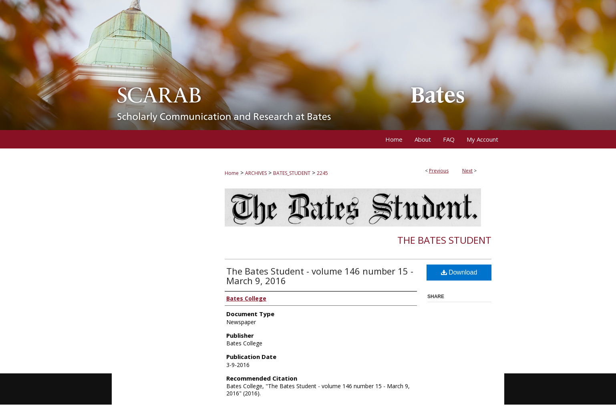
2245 (322, 173)
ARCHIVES (256, 173)
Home (232, 173)
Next (467, 170)
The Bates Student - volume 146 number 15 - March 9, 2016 (319, 276)
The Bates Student (444, 240)
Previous (439, 170)
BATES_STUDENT (291, 173)
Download (459, 272)
